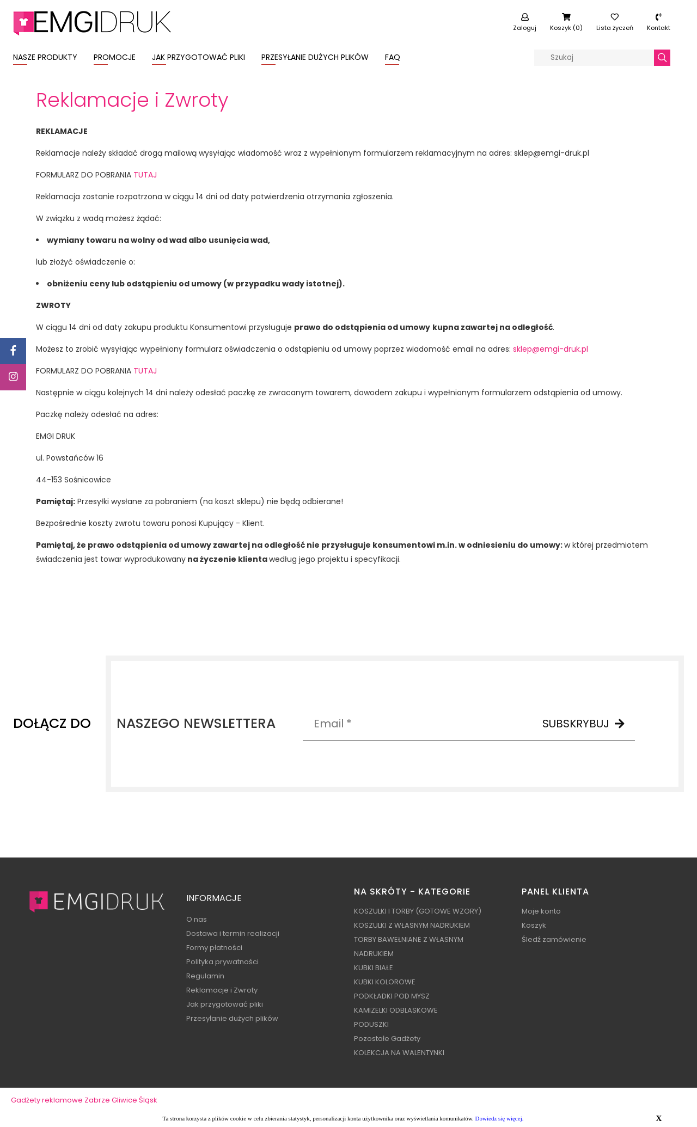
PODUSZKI (371, 1024)
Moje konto (541, 911)
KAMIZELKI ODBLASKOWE (396, 1010)
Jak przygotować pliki (224, 1004)
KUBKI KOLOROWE (384, 982)
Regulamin (205, 976)
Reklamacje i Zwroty (222, 990)
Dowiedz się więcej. (499, 1118)
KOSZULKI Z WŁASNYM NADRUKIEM (412, 925)
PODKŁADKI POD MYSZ (392, 996)
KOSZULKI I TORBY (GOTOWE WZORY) (417, 911)
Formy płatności (214, 947)
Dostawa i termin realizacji (232, 933)
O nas (196, 919)
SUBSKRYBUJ (583, 723)
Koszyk (534, 925)
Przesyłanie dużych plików (232, 1018)
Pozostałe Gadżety (387, 1038)
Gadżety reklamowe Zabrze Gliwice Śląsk (84, 1100)
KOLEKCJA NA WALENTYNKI (399, 1053)
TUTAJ (145, 174)
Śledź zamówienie (554, 939)
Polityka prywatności (222, 962)
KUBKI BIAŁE (373, 968)
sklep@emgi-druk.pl (550, 349)
